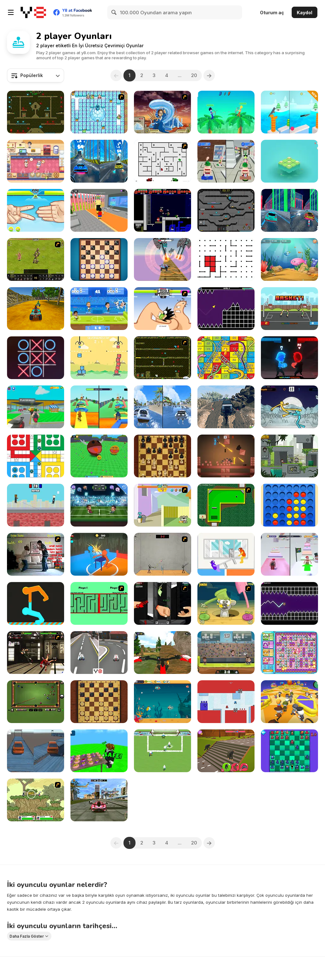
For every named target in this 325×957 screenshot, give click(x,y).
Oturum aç (272, 12)
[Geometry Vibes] (226, 308)
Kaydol (304, 12)
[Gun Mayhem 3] (35, 800)
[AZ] (162, 161)
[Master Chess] (162, 456)
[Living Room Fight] (35, 554)
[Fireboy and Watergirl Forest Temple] (35, 112)
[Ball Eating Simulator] (99, 456)
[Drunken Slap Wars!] (99, 554)
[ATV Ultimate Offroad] (35, 308)
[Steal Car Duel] (35, 406)
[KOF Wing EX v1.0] (35, 652)
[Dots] (226, 259)
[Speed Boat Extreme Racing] (162, 406)
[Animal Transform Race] (226, 750)
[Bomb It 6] (289, 652)
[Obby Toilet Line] (226, 161)
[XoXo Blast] (35, 357)
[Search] (114, 12)
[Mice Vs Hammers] (226, 603)
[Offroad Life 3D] (226, 406)
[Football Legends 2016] (226, 652)
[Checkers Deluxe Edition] (99, 259)
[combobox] (35, 75)
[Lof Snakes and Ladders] (226, 357)
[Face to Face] (99, 603)
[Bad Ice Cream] (99, 112)
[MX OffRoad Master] (162, 652)
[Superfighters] (162, 210)
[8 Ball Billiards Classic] (35, 701)
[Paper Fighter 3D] (289, 406)
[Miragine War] (35, 259)
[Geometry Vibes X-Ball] (289, 603)
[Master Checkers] (99, 701)
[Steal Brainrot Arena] (99, 210)
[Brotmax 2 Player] (226, 701)
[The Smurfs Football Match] (162, 750)
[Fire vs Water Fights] (289, 357)
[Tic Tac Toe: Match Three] (289, 161)
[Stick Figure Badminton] (162, 554)
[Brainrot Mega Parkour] (99, 406)
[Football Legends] (99, 308)
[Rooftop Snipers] (35, 505)
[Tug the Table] (226, 554)
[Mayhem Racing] (99, 652)
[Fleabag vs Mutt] (162, 505)
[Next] (209, 75)
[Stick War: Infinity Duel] (226, 456)
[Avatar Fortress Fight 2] (162, 112)
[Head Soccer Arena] (99, 505)
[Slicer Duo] (289, 112)
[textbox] (35, 75)
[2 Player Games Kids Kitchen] (35, 161)
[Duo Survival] (289, 456)
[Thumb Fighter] (162, 308)
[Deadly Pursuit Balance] (35, 750)
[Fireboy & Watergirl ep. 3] (162, 357)
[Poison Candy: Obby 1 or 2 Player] (99, 750)
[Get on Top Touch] (35, 603)
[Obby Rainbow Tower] (289, 554)
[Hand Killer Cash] (162, 603)
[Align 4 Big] (289, 505)
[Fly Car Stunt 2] (162, 259)
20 (194, 75)
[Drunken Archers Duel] (226, 112)
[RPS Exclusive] (35, 210)
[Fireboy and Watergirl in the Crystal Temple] (226, 210)
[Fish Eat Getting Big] (162, 701)
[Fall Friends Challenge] (289, 701)
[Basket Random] (289, 308)
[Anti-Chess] (289, 750)
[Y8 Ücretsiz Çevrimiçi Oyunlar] (33, 12)
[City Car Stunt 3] (99, 161)
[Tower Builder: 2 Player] (99, 357)
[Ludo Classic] (35, 456)
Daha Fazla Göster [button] (27, 936)
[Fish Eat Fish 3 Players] (289, 259)
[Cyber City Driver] (289, 210)
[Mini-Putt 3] (226, 505)
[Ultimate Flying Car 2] (99, 800)
